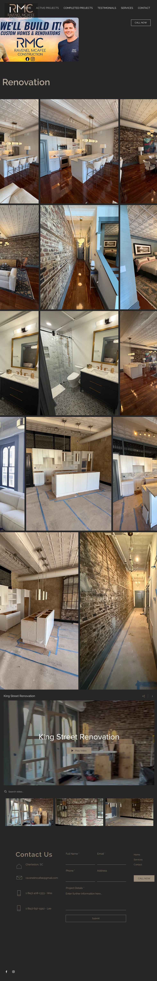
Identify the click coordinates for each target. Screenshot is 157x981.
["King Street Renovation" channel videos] (79, 813)
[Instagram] (13, 971)
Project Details (74, 888)
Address (102, 870)
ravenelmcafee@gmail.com (42, 877)
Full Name (72, 854)
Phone (69, 870)
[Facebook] (6, 971)
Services (138, 859)
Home (137, 854)
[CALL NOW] (141, 23)
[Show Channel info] (151, 696)
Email (100, 854)
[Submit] (96, 918)
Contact (138, 864)
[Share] (143, 696)
